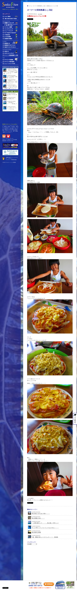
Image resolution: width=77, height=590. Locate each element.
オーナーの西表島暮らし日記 (39, 5)
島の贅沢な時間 (36, 532)
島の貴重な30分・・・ (38, 518)
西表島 (41, 14)
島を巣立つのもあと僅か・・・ (41, 513)
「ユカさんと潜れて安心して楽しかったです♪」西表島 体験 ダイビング (10, 87)
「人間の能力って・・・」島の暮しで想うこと (45, 523)
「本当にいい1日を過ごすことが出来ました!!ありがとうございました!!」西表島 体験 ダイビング (10, 72)
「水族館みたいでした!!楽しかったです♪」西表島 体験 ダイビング (10, 82)
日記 (38, 14)
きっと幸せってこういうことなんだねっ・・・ (45, 527)
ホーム (30, 5)
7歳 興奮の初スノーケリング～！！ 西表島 (45, 537)
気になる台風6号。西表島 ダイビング (12, 77)
